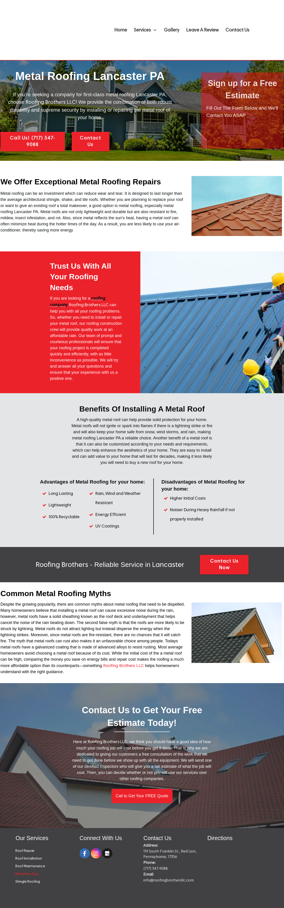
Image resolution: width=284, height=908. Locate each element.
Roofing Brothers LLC (123, 665)
